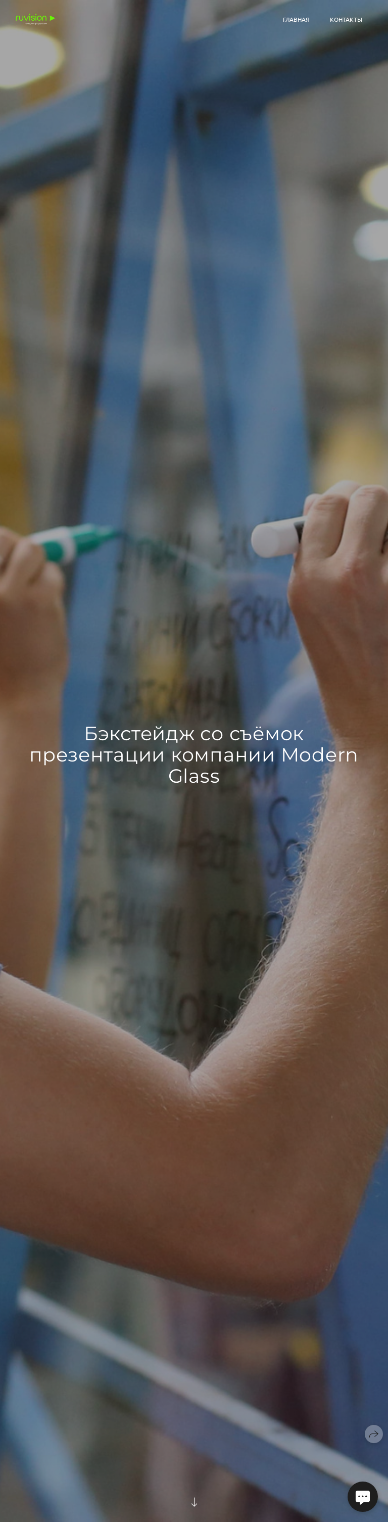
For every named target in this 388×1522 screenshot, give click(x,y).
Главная (296, 19)
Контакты (346, 19)
